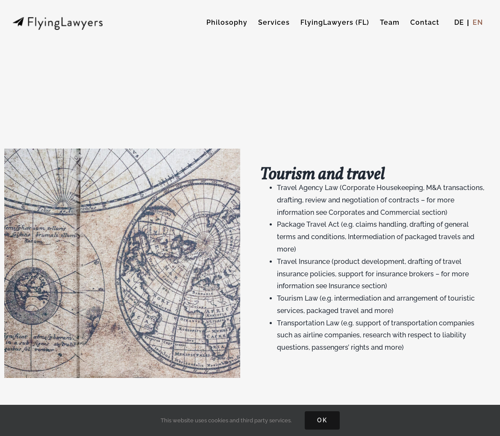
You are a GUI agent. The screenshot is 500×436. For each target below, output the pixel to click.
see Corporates (340, 212)
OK (322, 420)
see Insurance (338, 286)
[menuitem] (459, 22)
